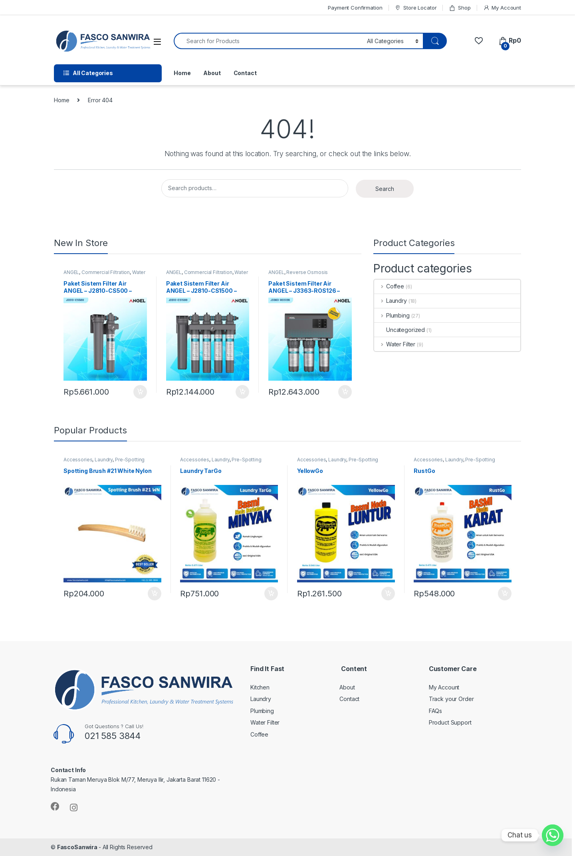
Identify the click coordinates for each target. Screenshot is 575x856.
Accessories (77, 460)
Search (384, 188)
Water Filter (394, 344)
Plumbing (392, 315)
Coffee (389, 286)
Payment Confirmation (355, 7)
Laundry (390, 300)
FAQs (435, 710)
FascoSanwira (78, 847)
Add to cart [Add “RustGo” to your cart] (505, 593)
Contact (245, 73)
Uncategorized (399, 329)
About (211, 73)
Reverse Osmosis (307, 272)
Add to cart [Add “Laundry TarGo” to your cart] (271, 593)
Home (182, 73)
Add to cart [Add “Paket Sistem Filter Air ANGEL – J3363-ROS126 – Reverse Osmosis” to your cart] (345, 392)
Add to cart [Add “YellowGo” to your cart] (388, 593)
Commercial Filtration (105, 272)
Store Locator (415, 7)
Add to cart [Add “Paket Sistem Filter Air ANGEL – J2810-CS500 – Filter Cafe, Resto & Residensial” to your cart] (140, 392)
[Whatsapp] (552, 835)
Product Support (450, 722)
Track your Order (451, 698)
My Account (502, 7)
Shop (459, 7)
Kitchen (260, 687)
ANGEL (71, 272)
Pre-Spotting (130, 460)
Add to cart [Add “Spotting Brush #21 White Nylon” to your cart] (154, 593)
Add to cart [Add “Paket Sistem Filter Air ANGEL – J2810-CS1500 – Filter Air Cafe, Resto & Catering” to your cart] (242, 392)
